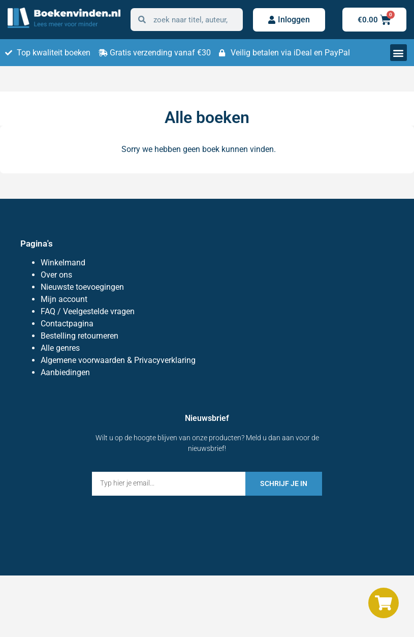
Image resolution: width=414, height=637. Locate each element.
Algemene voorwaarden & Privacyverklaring (118, 360)
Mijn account (64, 299)
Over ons (56, 275)
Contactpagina (67, 323)
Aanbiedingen (65, 372)
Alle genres (60, 348)
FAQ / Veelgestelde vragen (88, 311)
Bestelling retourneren (79, 336)
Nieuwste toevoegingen (82, 287)
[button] (398, 52)
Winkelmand (63, 262)
